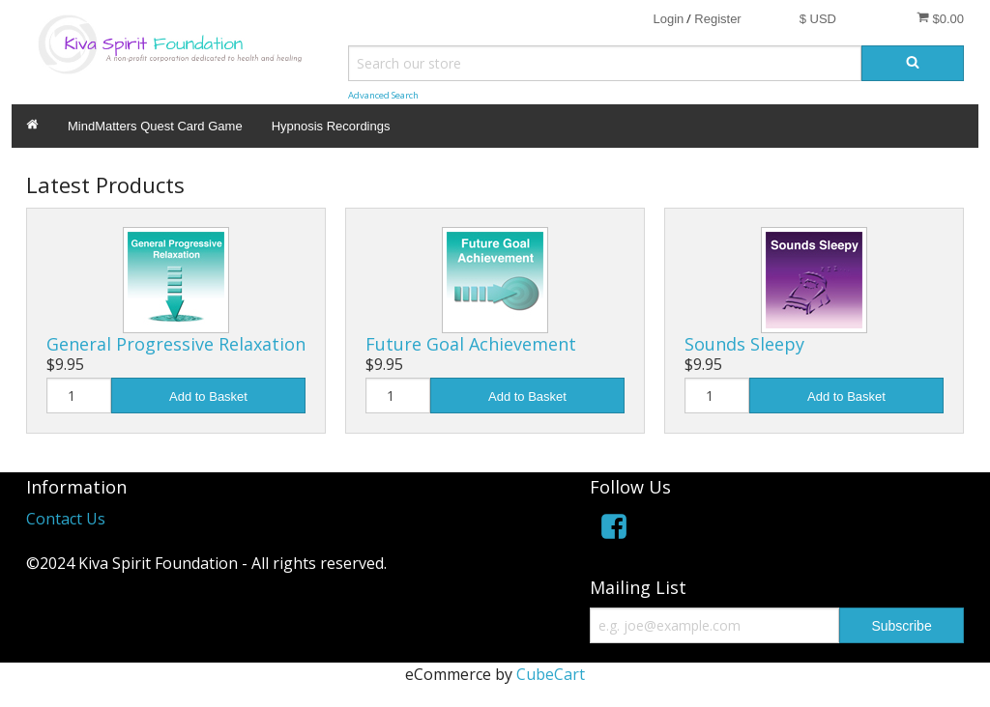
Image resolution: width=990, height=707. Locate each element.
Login (668, 19)
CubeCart (550, 674)
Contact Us (65, 518)
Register (717, 19)
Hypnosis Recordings (331, 126)
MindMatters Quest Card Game (155, 126)
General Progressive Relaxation (176, 343)
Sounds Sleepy (744, 343)
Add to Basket (208, 396)
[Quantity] (78, 395)
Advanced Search (383, 95)
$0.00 (940, 18)
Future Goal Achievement (470, 343)
